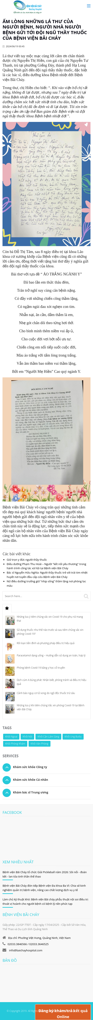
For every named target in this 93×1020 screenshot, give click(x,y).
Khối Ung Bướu (73, 736)
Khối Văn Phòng (39, 743)
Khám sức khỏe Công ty (30, 767)
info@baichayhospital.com (25, 950)
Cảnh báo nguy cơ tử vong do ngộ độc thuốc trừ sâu (46, 693)
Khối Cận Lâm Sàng (48, 736)
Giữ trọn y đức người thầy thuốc (27, 559)
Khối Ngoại (11, 736)
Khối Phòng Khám (15, 743)
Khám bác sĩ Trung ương (30, 792)
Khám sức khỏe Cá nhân (30, 780)
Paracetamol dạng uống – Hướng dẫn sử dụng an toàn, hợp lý (51, 655)
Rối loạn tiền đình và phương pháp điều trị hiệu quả (45, 643)
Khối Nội (27, 736)
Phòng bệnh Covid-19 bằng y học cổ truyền (41, 667)
